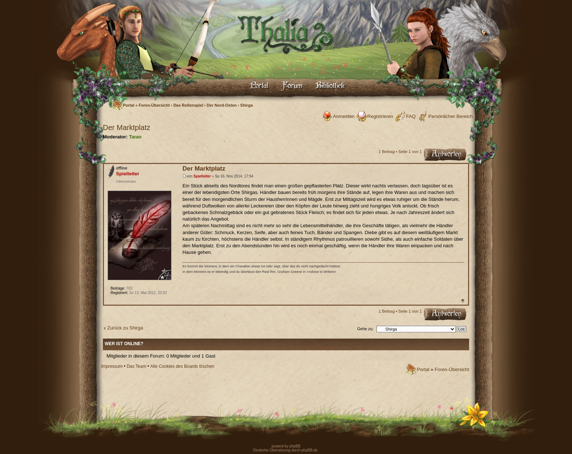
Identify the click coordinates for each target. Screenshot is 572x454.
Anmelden (343, 116)
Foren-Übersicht (154, 105)
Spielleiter (202, 176)
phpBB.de (309, 450)
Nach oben (462, 301)
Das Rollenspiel (188, 105)
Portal (128, 105)
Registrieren (380, 116)
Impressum (112, 366)
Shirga (246, 105)
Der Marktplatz (126, 127)
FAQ (411, 116)
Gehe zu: (365, 329)
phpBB (295, 446)
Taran (135, 137)
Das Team (136, 366)
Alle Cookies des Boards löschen (182, 366)
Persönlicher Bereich (450, 116)
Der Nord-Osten (222, 105)
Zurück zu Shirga (125, 328)
